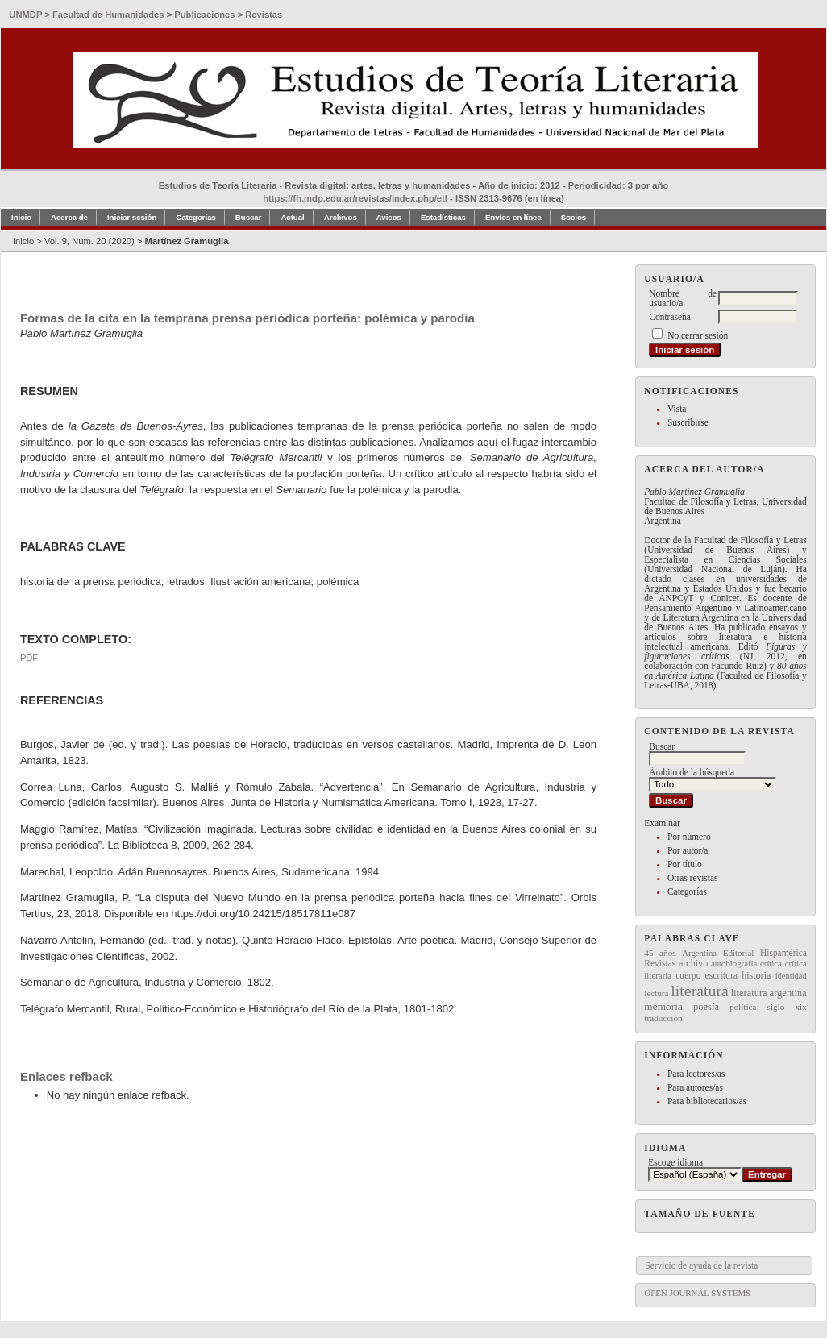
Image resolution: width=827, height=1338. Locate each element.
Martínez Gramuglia (187, 241)
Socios (573, 217)
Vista (676, 408)
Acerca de (69, 217)
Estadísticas (443, 217)
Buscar (248, 217)
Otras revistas (692, 878)
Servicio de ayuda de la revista (701, 1265)
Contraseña (669, 317)
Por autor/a (688, 850)
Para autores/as (695, 1087)
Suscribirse (688, 422)
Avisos (388, 217)
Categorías (687, 891)
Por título (684, 864)
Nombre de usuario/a (683, 298)
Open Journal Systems (697, 1293)
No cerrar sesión (697, 335)
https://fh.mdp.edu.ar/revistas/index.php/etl (355, 198)
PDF (29, 658)
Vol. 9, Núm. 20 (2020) (89, 241)
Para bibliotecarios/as (706, 1101)
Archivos (340, 217)
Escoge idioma (675, 1162)
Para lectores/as (696, 1073)
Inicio (21, 217)
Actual (292, 217)
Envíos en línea (513, 217)
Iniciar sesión (131, 217)
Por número (689, 836)
